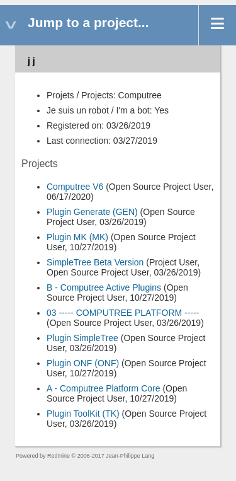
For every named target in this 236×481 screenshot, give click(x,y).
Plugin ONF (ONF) (83, 363)
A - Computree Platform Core (103, 388)
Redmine (58, 456)
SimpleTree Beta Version (95, 262)
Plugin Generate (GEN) (92, 212)
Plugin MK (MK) (77, 237)
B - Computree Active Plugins (104, 287)
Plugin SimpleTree (82, 338)
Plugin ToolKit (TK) (83, 414)
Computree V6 (75, 187)
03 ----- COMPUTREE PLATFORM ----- (123, 313)
